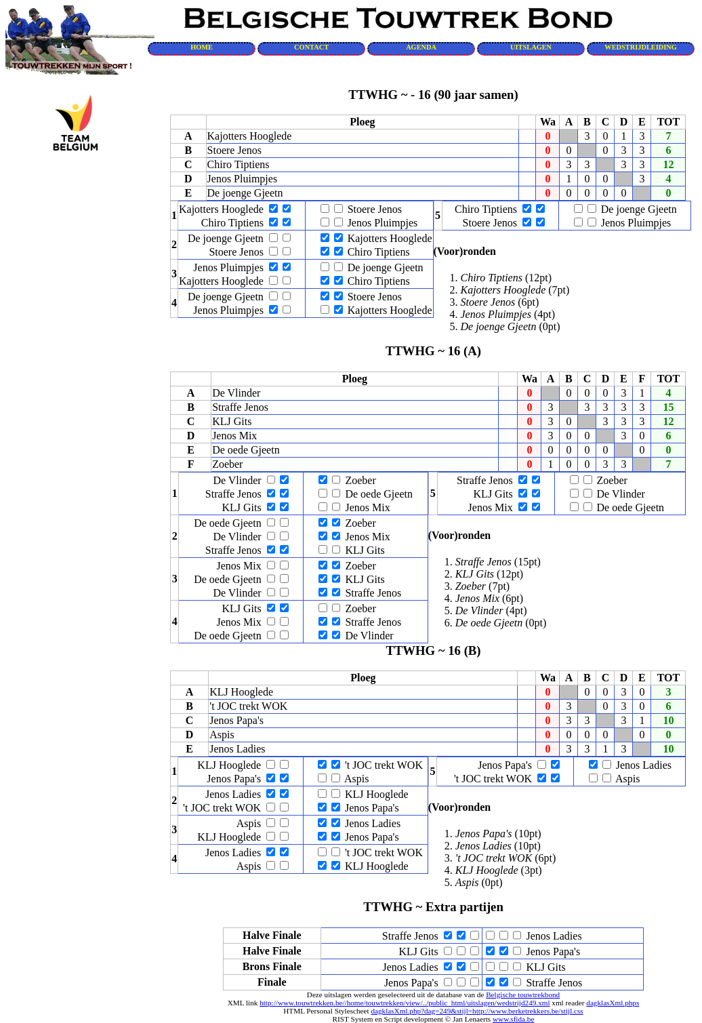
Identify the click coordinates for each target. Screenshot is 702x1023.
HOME (201, 47)
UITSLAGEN (531, 47)
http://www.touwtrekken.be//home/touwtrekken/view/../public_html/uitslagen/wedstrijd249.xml (405, 1003)
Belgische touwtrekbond (523, 994)
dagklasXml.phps (612, 1003)
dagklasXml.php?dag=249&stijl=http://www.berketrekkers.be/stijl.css (477, 1011)
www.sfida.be (513, 1019)
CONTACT (311, 47)
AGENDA (421, 47)
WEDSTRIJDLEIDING (640, 47)
